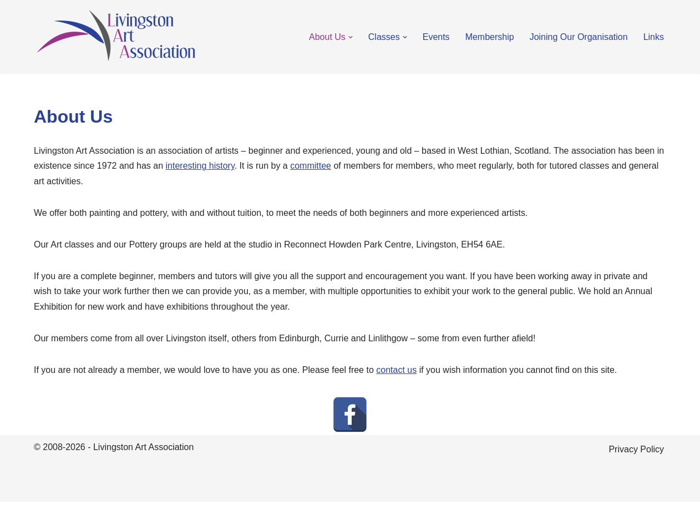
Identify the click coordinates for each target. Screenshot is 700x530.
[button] (350, 37)
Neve (44, 516)
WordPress (133, 516)
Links (653, 37)
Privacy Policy (636, 449)
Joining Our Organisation (579, 37)
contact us (396, 370)
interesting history (200, 165)
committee (310, 165)
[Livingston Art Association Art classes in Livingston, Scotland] (116, 37)
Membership (489, 37)
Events (436, 37)
